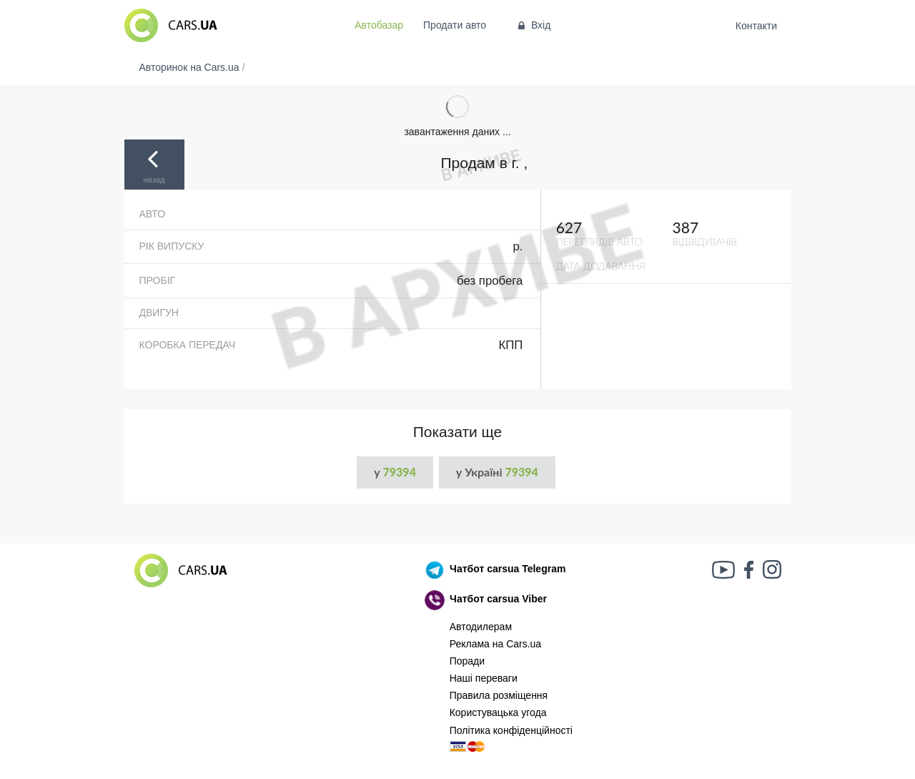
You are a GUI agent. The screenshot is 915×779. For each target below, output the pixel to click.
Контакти (756, 25)
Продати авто (454, 25)
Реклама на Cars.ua (495, 644)
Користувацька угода (498, 712)
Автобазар (379, 25)
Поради (467, 661)
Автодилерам (481, 626)
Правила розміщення (499, 695)
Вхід (532, 25)
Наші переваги (484, 678)
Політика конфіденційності (511, 730)
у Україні (497, 472)
